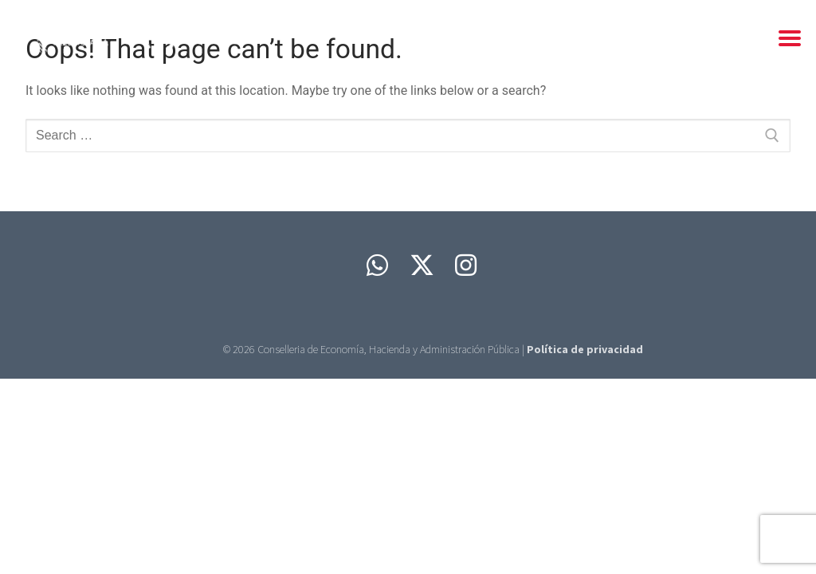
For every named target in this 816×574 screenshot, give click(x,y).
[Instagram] (466, 265)
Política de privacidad (585, 349)
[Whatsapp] (377, 265)
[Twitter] (421, 265)
